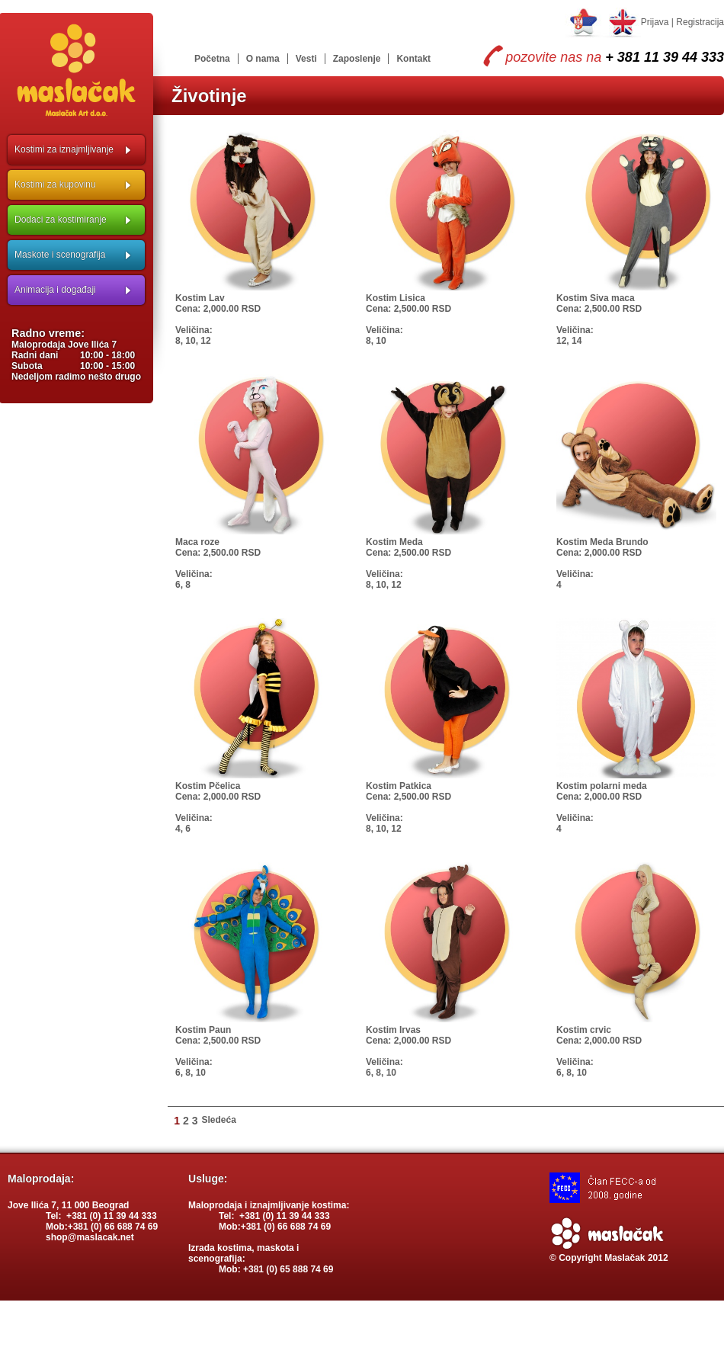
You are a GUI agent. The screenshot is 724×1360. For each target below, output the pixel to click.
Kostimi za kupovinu (55, 184)
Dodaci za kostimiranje (60, 219)
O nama (263, 58)
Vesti (306, 58)
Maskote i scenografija (59, 254)
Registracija (700, 22)
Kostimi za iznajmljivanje (64, 149)
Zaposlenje (357, 58)
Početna (212, 58)
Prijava (655, 22)
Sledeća (219, 1120)
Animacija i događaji (55, 289)
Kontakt (413, 58)
